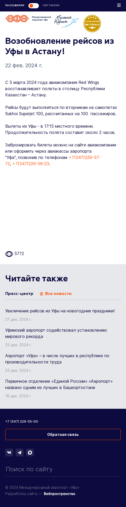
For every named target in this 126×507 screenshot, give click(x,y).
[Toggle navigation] (119, 6)
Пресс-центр (19, 294)
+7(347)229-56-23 (30, 163)
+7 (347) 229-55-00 (21, 421)
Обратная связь (63, 434)
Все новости (55, 294)
